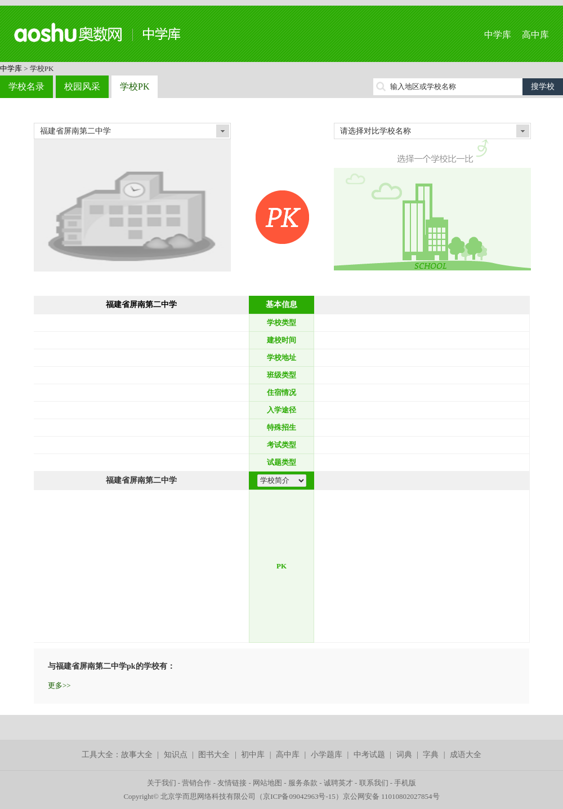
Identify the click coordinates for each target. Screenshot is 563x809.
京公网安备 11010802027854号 (391, 796)
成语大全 (465, 754)
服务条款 (303, 783)
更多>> (59, 685)
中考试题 (369, 754)
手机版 (405, 783)
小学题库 (326, 754)
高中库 (535, 34)
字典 (431, 754)
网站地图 (267, 783)
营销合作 (196, 783)
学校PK (134, 86)
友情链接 (232, 783)
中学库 (497, 34)
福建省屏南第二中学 (141, 304)
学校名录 (26, 86)
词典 (404, 754)
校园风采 (82, 86)
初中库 (253, 754)
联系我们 (373, 783)
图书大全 (214, 754)
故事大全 (137, 754)
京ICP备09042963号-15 (299, 796)
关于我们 (161, 783)
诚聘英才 (338, 783)
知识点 (175, 754)
